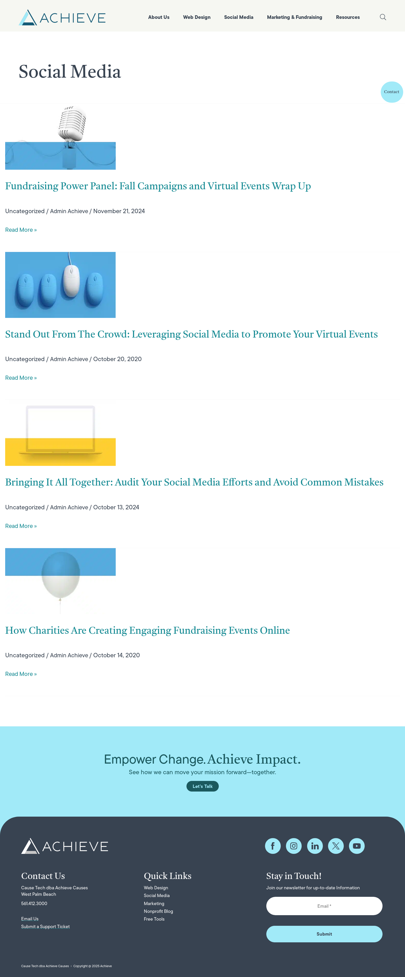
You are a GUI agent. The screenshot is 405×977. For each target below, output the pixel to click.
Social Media (238, 17)
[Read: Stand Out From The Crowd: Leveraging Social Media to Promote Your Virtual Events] (60, 284)
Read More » (22, 229)
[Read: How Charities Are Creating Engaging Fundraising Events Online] (60, 610)
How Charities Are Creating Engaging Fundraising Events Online (173, 661)
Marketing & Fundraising (294, 17)
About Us (158, 17)
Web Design (197, 17)
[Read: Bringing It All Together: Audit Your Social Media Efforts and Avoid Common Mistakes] (60, 447)
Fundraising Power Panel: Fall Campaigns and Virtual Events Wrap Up (186, 186)
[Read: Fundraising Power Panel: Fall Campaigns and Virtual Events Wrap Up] (60, 136)
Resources (348, 17)
